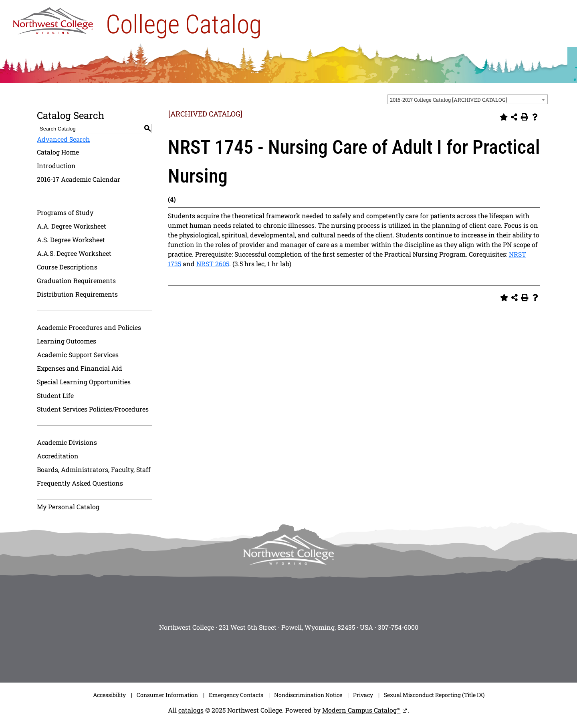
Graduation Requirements (76, 280)
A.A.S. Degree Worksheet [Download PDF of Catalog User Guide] (74, 253)
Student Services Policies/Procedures (93, 409)
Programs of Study (65, 212)
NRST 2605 (212, 263)
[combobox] (467, 99)
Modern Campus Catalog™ (361, 710)
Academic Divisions (67, 442)
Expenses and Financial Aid (79, 368)
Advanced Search (63, 139)
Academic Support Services (78, 354)
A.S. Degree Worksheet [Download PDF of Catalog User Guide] (71, 239)
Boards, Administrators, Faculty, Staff (94, 469)
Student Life (55, 395)
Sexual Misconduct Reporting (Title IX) (434, 695)
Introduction (56, 165)
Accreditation (58, 456)
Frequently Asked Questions (80, 483)
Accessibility (109, 695)
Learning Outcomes (66, 341)
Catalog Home (58, 152)
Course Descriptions (67, 267)
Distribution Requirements (77, 294)
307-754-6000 (398, 627)
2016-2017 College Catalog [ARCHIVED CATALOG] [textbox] (448, 99)
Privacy (363, 695)
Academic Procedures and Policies (89, 327)
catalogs (191, 710)
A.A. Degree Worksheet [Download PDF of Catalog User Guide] (71, 226)
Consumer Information (167, 695)
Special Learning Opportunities (84, 382)
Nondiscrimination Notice (308, 695)
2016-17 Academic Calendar (78, 179)
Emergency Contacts (236, 695)
